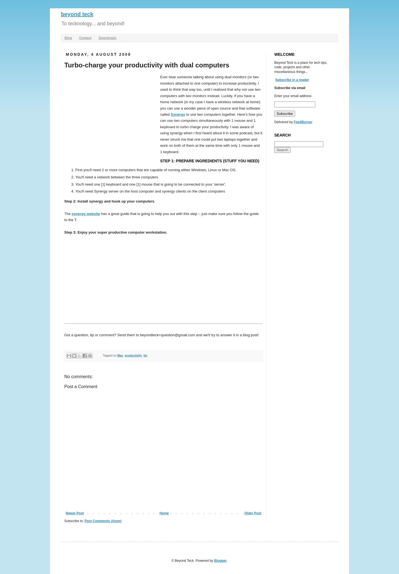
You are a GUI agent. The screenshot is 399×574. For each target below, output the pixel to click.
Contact (85, 38)
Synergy (178, 114)
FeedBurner (303, 122)
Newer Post (75, 513)
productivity (133, 355)
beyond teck (77, 14)
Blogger (220, 561)
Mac (120, 355)
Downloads (107, 38)
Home (164, 513)
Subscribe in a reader (292, 80)
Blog (68, 38)
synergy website (85, 214)
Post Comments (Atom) (103, 521)
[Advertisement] (110, 116)
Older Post (252, 513)
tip (145, 355)
